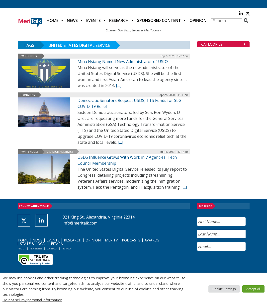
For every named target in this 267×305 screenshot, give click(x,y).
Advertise (36, 248)
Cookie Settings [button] (224, 289)
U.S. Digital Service (60, 151)
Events (93, 20)
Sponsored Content (159, 20)
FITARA (57, 243)
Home (52, 20)
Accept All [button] (253, 289)
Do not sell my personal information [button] (32, 299)
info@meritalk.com (80, 223)
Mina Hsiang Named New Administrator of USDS (123, 61)
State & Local (33, 243)
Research (119, 20)
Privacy (66, 248)
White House (29, 56)
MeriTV (111, 240)
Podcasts (131, 240)
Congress (28, 95)
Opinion (197, 20)
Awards (152, 240)
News (72, 20)
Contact (52, 248)
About (21, 248)
